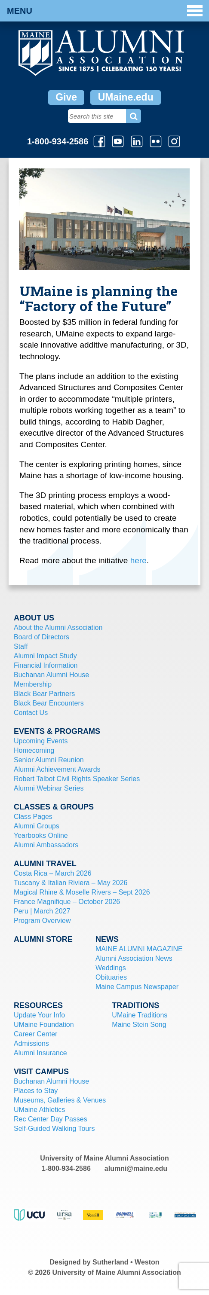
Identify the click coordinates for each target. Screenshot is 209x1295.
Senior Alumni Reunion (49, 760)
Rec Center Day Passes (50, 1119)
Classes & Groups (54, 807)
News (107, 939)
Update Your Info (39, 1015)
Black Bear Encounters (49, 703)
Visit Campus (41, 1071)
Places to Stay (36, 1090)
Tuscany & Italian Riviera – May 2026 (70, 882)
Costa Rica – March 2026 (53, 873)
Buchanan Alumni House (51, 674)
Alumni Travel (45, 863)
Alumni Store (43, 939)
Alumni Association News (133, 958)
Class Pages (33, 816)
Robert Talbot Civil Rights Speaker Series (77, 778)
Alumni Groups (36, 826)
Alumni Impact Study (45, 656)
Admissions (31, 1043)
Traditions (135, 1005)
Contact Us (31, 712)
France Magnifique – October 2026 (67, 901)
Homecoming (34, 750)
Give (66, 97)
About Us (34, 618)
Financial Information (46, 665)
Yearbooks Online (41, 835)
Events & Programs (57, 731)
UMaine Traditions (139, 1015)
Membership (33, 684)
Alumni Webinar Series (48, 788)
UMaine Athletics (39, 1109)
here (138, 560)
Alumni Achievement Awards (57, 769)
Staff (21, 646)
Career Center (35, 1034)
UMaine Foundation (44, 1024)
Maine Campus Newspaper (136, 986)
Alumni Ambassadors (46, 845)
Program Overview (42, 920)
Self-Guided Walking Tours (54, 1128)
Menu (105, 10)
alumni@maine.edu (135, 1168)
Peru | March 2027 (42, 911)
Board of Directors (41, 637)
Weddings (110, 967)
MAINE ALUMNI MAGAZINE (139, 949)
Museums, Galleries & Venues (60, 1100)
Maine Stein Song (139, 1024)
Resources (38, 1005)
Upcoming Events (41, 741)
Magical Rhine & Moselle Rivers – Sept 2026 (82, 892)
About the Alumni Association (58, 627)
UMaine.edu (126, 97)
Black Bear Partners (44, 693)
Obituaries (111, 977)
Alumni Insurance (40, 1053)
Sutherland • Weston (126, 1262)
